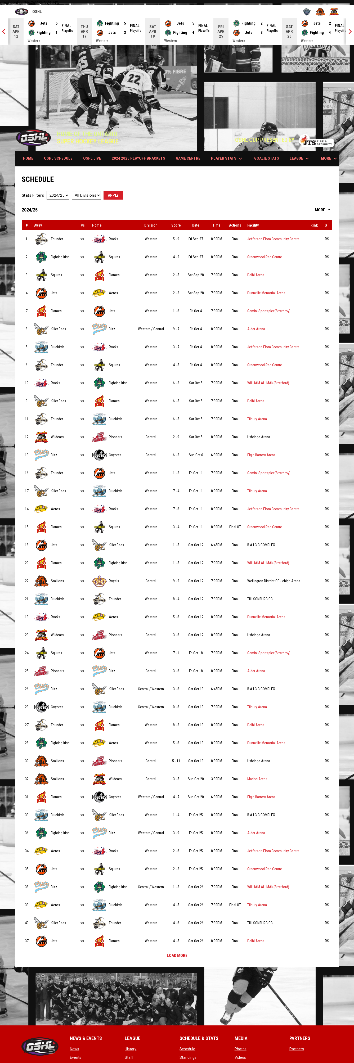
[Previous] (4, 31)
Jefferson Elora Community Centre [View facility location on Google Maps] (273, 239)
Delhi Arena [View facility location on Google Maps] (256, 275)
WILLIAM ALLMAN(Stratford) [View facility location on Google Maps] (268, 383)
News (74, 1049)
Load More (177, 955)
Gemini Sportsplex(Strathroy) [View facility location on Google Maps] (268, 311)
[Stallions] (320, 12)
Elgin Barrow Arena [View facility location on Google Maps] (261, 455)
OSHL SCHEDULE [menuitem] (58, 158)
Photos (241, 1049)
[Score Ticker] (177, 31)
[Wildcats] (334, 12)
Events (75, 1057)
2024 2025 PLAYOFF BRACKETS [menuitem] (138, 158)
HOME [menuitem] (28, 158)
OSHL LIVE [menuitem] (92, 158)
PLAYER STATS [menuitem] (227, 158)
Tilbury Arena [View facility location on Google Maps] (257, 419)
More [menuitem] (329, 158)
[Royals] (307, 12)
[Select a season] (58, 195)
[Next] (350, 31)
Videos (240, 1057)
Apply (113, 195)
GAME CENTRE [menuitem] (188, 158)
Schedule (187, 1049)
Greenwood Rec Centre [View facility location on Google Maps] (264, 257)
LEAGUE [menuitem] (300, 158)
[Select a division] (86, 195)
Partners (296, 1049)
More (323, 210)
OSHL (28, 12)
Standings (188, 1057)
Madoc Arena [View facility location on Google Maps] (257, 779)
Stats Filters (33, 195)
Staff (129, 1057)
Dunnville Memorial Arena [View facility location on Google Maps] (266, 293)
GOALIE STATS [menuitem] (266, 158)
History (130, 1049)
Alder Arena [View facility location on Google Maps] (256, 329)
